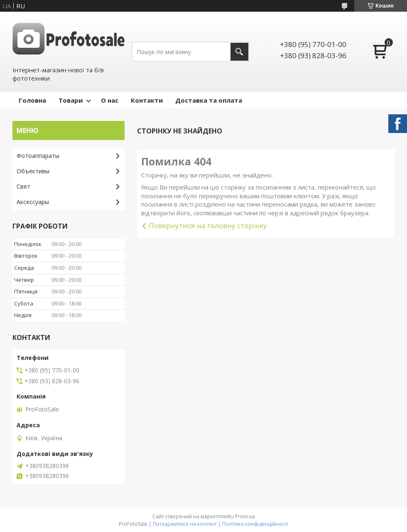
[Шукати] (239, 52)
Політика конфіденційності (255, 523)
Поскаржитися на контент (185, 523)
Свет (23, 186)
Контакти (147, 100)
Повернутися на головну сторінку (208, 225)
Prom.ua (245, 516)
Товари (71, 100)
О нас (109, 100)
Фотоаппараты (38, 156)
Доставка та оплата (208, 100)
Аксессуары (33, 202)
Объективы (33, 171)
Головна (32, 100)
